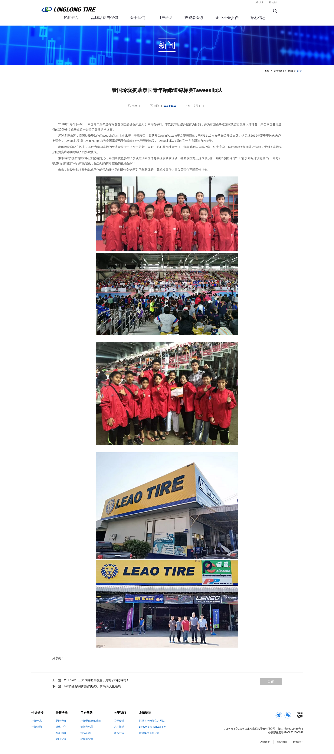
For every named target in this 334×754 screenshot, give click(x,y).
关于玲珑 (119, 720)
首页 (266, 70)
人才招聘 (119, 726)
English (273, 2)
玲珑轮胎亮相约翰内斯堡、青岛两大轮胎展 (92, 686)
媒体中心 (61, 726)
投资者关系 (194, 18)
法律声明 (265, 742)
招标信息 (258, 18)
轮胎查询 (37, 726)
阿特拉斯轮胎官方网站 (152, 720)
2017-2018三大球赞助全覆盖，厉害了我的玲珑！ (96, 680)
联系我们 (298, 742)
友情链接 (145, 712)
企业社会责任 (227, 18)
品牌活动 (61, 720)
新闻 (290, 70)
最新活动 (62, 712)
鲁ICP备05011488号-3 (290, 728)
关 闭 (270, 681)
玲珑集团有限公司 (149, 732)
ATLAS (259, 2)
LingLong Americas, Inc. (152, 726)
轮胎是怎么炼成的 (91, 720)
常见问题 (86, 732)
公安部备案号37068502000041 (285, 732)
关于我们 (137, 18)
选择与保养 (87, 726)
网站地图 (281, 742)
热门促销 (61, 739)
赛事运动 (61, 732)
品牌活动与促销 (104, 18)
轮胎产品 (71, 18)
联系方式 (119, 732)
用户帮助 (165, 18)
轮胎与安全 (87, 739)
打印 (187, 105)
